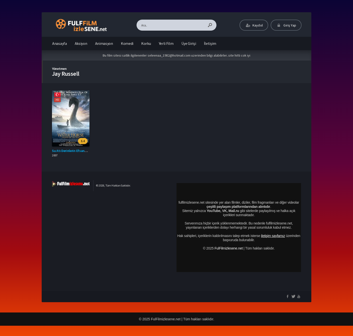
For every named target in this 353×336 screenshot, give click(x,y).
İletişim (210, 43)
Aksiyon (81, 43)
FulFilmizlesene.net (228, 248)
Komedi (127, 43)
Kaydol (254, 25)
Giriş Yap (286, 25)
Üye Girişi (188, 43)
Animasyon (104, 43)
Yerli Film (166, 43)
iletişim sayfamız (273, 236)
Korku (146, 43)
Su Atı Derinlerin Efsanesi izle (73, 151)
